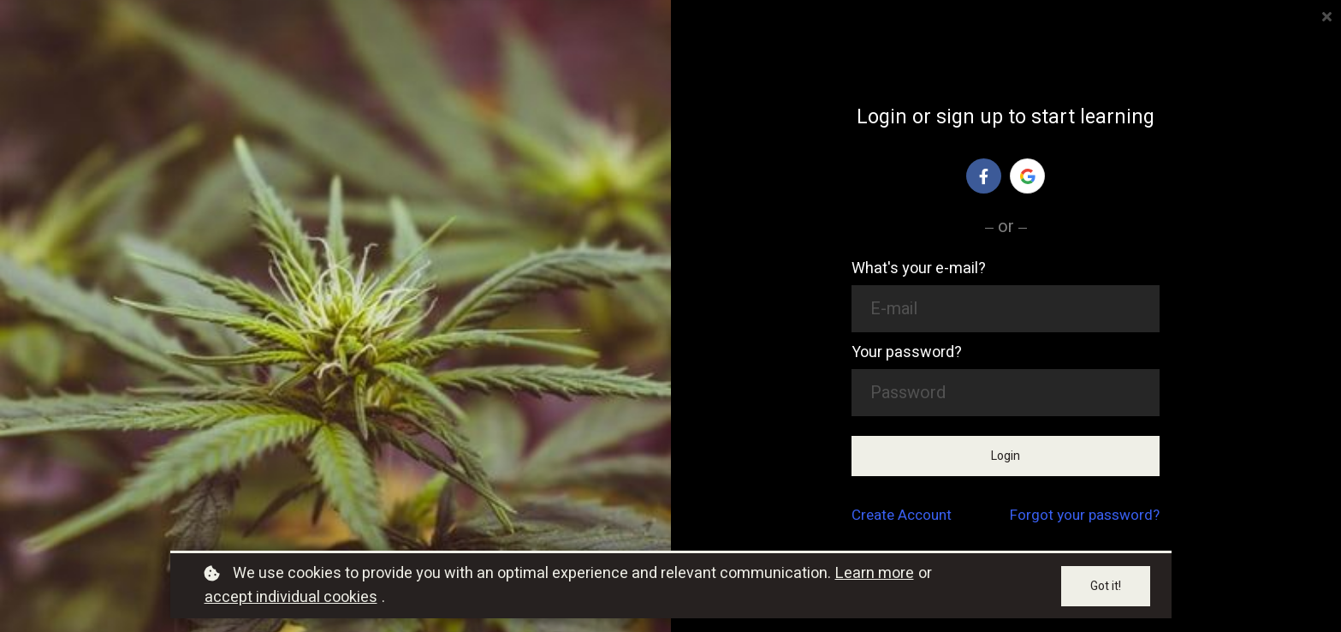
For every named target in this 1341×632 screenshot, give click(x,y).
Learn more (874, 573)
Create (901, 515)
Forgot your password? (1085, 515)
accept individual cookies (291, 597)
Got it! (1105, 586)
